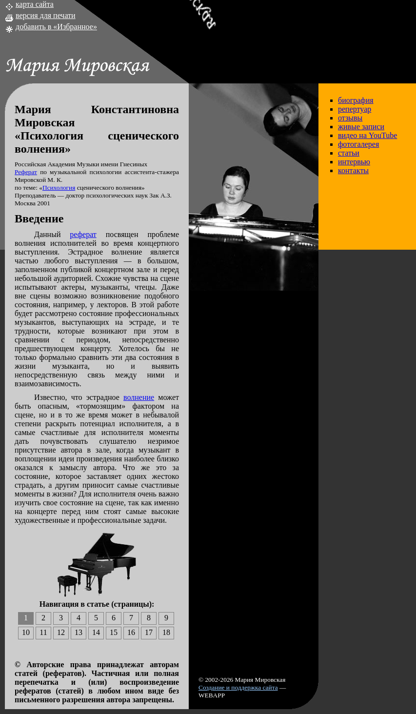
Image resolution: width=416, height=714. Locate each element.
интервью (354, 162)
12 (61, 632)
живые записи (361, 126)
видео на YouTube (367, 135)
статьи (348, 153)
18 (166, 632)
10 (26, 632)
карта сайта (35, 4)
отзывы (350, 118)
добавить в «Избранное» (56, 26)
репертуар (354, 109)
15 (114, 632)
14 (96, 632)
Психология (58, 187)
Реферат (26, 172)
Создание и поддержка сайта (238, 687)
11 (43, 632)
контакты (353, 170)
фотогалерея (358, 144)
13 (78, 632)
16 (131, 632)
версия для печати (46, 15)
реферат (83, 234)
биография (356, 100)
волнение (138, 397)
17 (149, 632)
